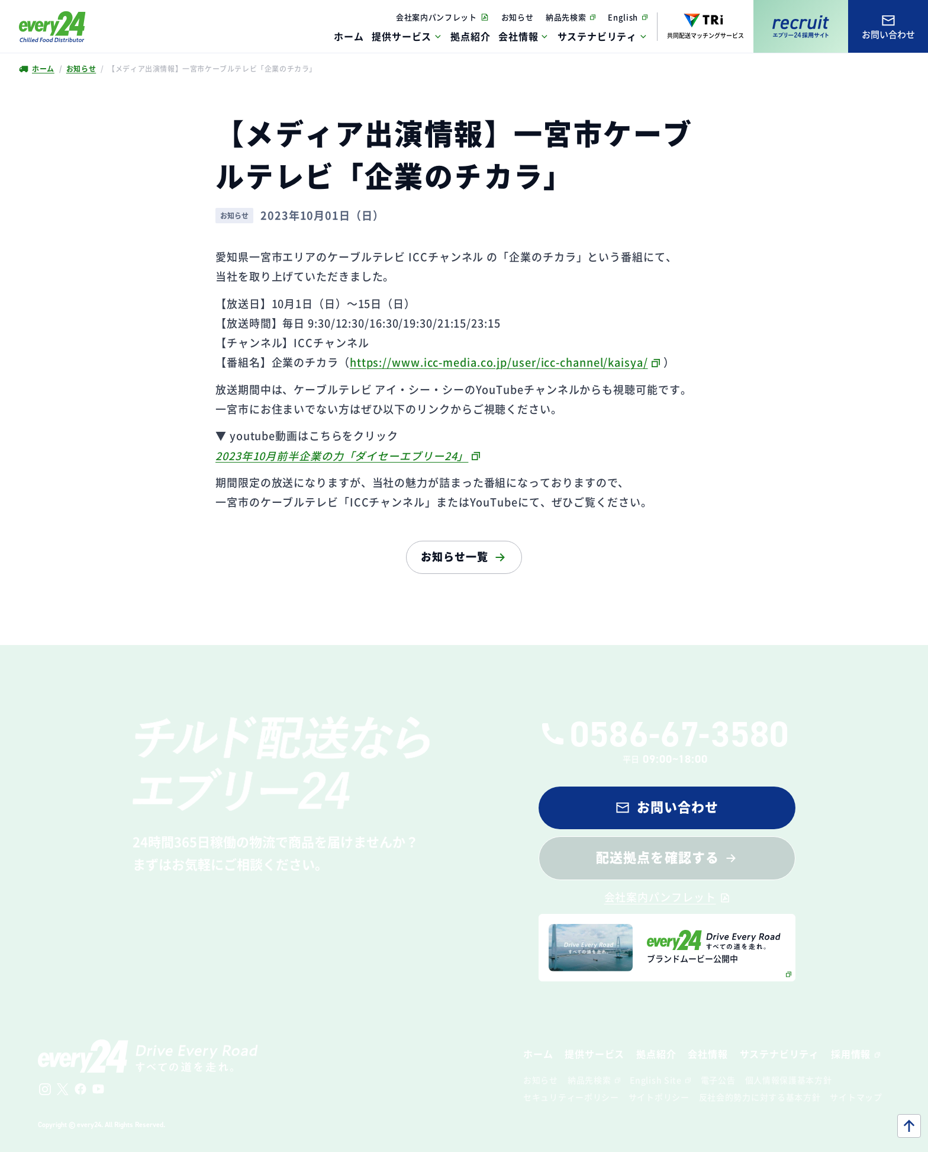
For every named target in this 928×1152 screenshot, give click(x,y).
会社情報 (518, 36)
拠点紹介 (656, 1054)
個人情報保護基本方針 (788, 1080)
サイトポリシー (659, 1097)
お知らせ (517, 17)
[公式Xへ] (63, 1089)
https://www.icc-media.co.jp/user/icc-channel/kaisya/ (499, 362)
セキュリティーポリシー (571, 1097)
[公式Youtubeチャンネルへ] (98, 1089)
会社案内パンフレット (436, 17)
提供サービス (401, 36)
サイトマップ (856, 1097)
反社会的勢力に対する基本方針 (760, 1097)
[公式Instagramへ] (45, 1089)
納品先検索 (566, 17)
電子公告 (718, 1080)
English (623, 17)
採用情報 (851, 1054)
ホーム (42, 68)
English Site (655, 1080)
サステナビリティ (597, 36)
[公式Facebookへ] (80, 1089)
